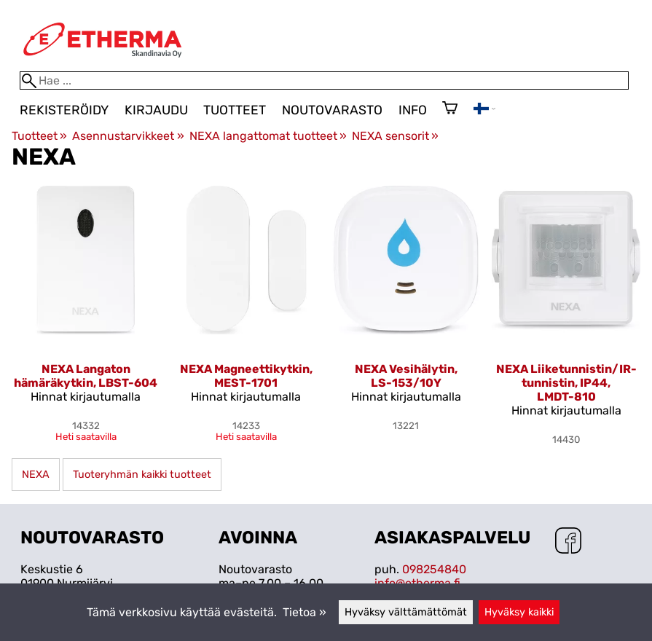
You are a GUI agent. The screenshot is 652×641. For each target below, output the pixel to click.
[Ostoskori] (449, 109)
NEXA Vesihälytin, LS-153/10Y (406, 376)
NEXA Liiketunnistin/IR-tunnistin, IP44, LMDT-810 (566, 383)
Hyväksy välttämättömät (406, 612)
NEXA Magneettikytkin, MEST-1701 (246, 376)
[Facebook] (568, 542)
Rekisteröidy (64, 110)
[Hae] (324, 80)
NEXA (36, 474)
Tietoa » (304, 612)
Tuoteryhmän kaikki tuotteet (142, 474)
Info (412, 110)
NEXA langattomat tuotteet (268, 136)
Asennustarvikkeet (128, 136)
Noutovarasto (332, 110)
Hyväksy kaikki (519, 612)
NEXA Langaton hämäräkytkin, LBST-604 (85, 376)
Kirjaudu (156, 110)
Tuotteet (234, 110)
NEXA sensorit (395, 136)
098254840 (434, 569)
